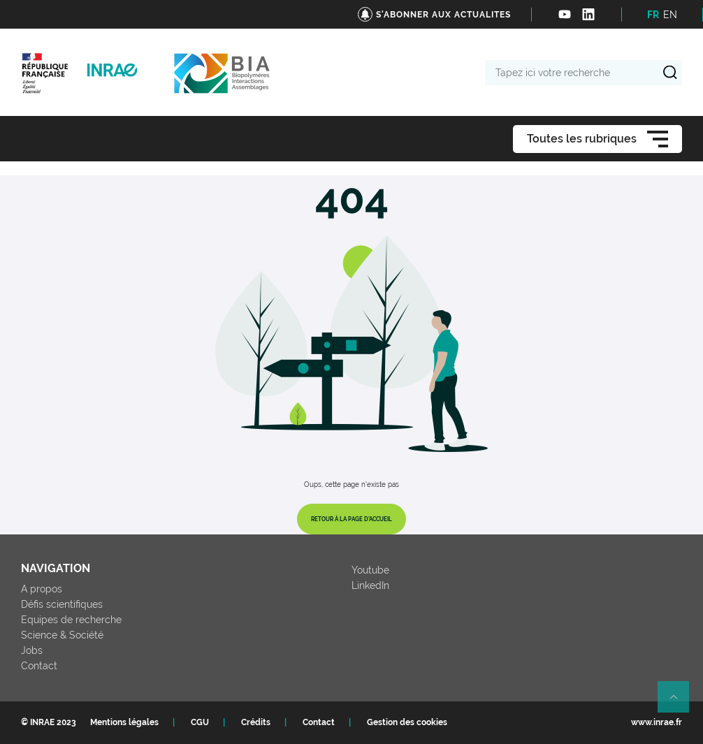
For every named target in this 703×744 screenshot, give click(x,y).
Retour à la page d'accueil (351, 519)
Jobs (32, 650)
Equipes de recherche (71, 619)
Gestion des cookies (407, 722)
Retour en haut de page (679, 703)
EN (670, 14)
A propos (41, 589)
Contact (39, 665)
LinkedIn (370, 585)
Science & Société (62, 635)
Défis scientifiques (62, 604)
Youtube (370, 570)
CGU (200, 722)
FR (653, 14)
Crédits (255, 722)
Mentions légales (124, 722)
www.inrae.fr (656, 722)
